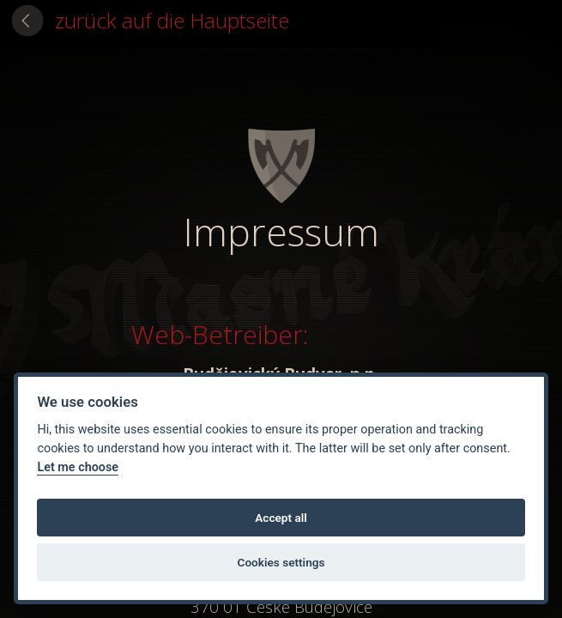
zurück (172, 20)
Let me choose (77, 467)
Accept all (281, 517)
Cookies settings (281, 562)
